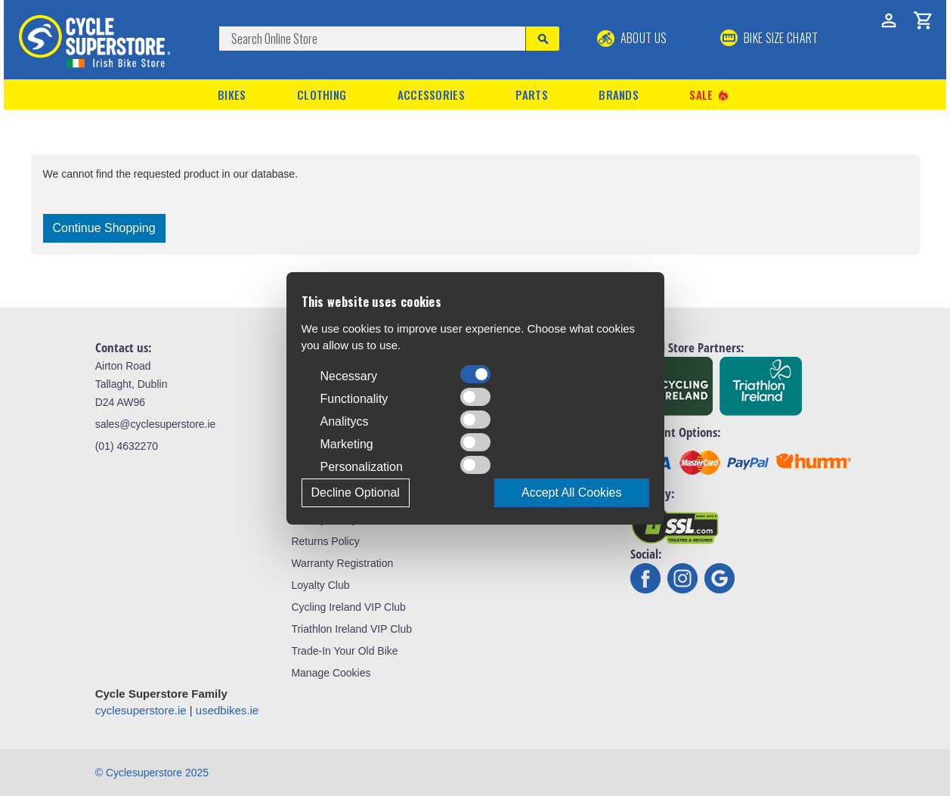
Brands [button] (619, 94)
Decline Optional (355, 492)
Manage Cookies (330, 673)
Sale (709, 95)
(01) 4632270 (126, 446)
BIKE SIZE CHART (769, 38)
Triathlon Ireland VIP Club (351, 629)
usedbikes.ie (227, 710)
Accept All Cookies (571, 492)
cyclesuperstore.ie (141, 710)
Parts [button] (531, 94)
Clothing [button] (321, 94)
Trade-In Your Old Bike (344, 651)
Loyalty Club (320, 585)
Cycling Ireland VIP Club (348, 607)
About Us (632, 38)
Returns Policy (325, 541)
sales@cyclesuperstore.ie (155, 424)
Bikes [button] (232, 94)
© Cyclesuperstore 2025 (152, 773)
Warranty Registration (342, 563)
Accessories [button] (431, 94)
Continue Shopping (104, 227)
